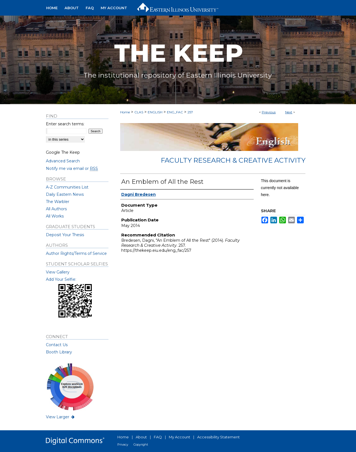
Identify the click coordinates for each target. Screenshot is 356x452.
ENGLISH (155, 112)
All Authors (56, 208)
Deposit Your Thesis (65, 234)
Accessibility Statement (218, 437)
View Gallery (58, 272)
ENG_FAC (175, 112)
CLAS (138, 112)
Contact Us (57, 344)
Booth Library (59, 352)
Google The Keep (63, 152)
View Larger (60, 416)
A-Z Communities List (67, 187)
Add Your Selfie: (61, 279)
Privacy (122, 444)
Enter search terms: (65, 123)
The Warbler (57, 201)
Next (288, 112)
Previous (269, 112)
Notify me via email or (72, 168)
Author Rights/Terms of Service (76, 253)
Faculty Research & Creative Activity (233, 160)
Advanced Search (63, 160)
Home (125, 112)
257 (190, 112)
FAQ (158, 437)
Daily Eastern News (65, 194)
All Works (55, 216)
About (141, 437)
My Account (179, 437)
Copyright (141, 444)
